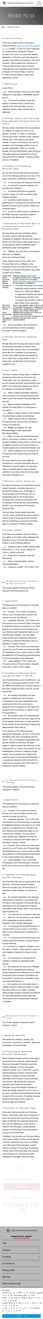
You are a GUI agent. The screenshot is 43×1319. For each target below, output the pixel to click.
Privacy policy (8, 1270)
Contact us (10, 1263)
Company (6, 1257)
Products (6, 1250)
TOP (3, 27)
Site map (6, 1277)
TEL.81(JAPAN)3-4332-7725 (21, 1208)
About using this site (11, 1283)
